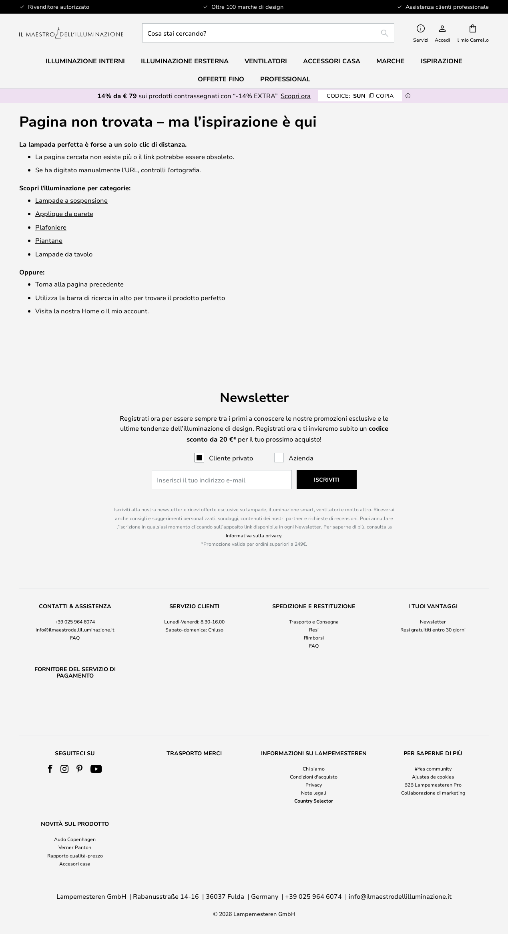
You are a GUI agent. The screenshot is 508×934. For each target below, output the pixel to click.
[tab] (75, 605)
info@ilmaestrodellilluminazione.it (75, 608)
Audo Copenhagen (75, 839)
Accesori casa (74, 863)
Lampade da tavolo (63, 254)
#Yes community (433, 768)
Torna (43, 284)
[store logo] (71, 33)
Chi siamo (314, 768)
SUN (360, 95)
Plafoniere (50, 227)
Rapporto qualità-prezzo (75, 855)
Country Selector (313, 800)
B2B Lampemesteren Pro (433, 784)
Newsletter (433, 600)
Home (90, 311)
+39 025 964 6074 (75, 600)
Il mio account (126, 311)
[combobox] (268, 33)
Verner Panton (74, 847)
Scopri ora (296, 95)
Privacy (313, 784)
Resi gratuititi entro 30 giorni (433, 608)
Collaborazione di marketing (433, 792)
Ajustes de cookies (433, 776)
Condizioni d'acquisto (313, 776)
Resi (314, 608)
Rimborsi (314, 617)
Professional (285, 79)
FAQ (75, 617)
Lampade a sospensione (71, 200)
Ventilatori (266, 60)
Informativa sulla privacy (253, 514)
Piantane (48, 240)
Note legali (313, 792)
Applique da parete (64, 213)
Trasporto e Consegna (314, 600)
